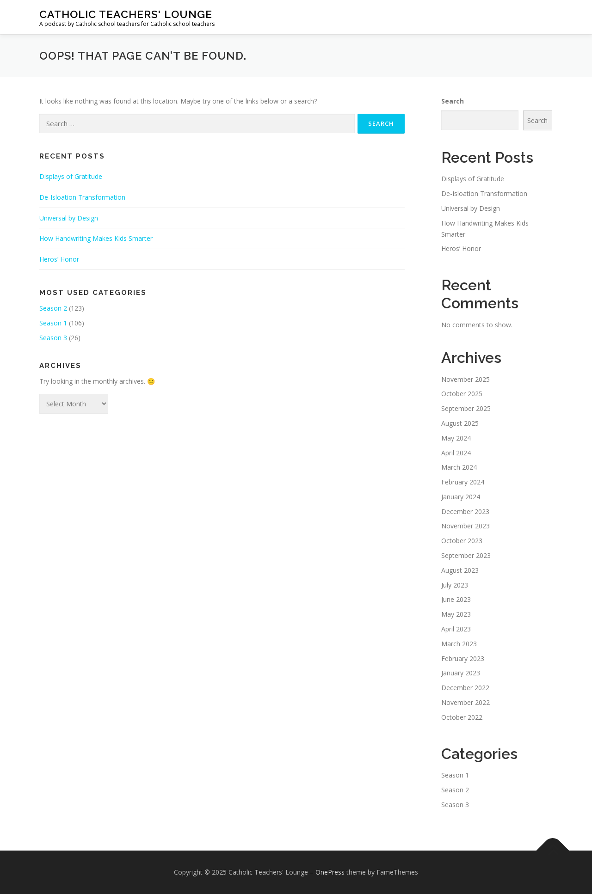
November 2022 (465, 702)
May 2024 (456, 438)
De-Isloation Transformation (82, 197)
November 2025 (465, 379)
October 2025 (461, 393)
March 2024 (459, 467)
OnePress (330, 872)
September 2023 (466, 555)
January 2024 (460, 496)
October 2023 (461, 540)
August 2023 (460, 570)
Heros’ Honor (59, 259)
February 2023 (462, 658)
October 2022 (461, 717)
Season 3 (53, 337)
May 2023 (456, 614)
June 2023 (456, 599)
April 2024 (456, 452)
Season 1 (53, 322)
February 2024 (462, 482)
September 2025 (466, 408)
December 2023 (465, 511)
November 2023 (465, 525)
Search (452, 101)
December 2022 (465, 687)
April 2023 (456, 629)
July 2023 (454, 585)
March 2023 (459, 643)
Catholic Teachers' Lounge (125, 14)
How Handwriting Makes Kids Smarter (96, 238)
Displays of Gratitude (70, 176)
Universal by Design (68, 218)
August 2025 (460, 423)
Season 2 (53, 308)
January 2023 (460, 672)
